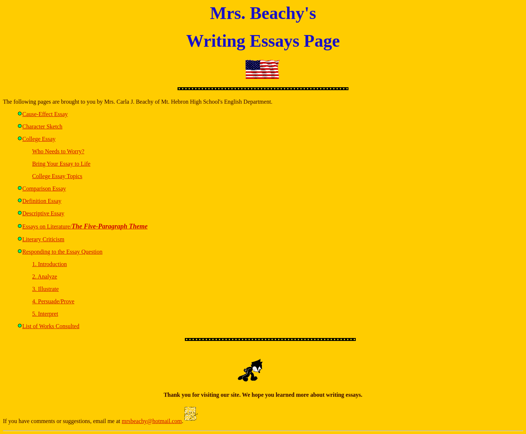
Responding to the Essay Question (62, 252)
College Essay (39, 139)
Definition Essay (41, 201)
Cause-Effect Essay (45, 114)
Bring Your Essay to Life (61, 164)
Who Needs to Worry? (58, 151)
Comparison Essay (44, 188)
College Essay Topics (57, 176)
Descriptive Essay (43, 213)
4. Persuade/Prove (53, 301)
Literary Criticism (43, 239)
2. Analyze (44, 276)
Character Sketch (42, 126)
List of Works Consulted (50, 326)
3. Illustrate (45, 289)
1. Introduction (49, 264)
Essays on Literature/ (85, 226)
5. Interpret (45, 314)
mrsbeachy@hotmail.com (152, 421)
